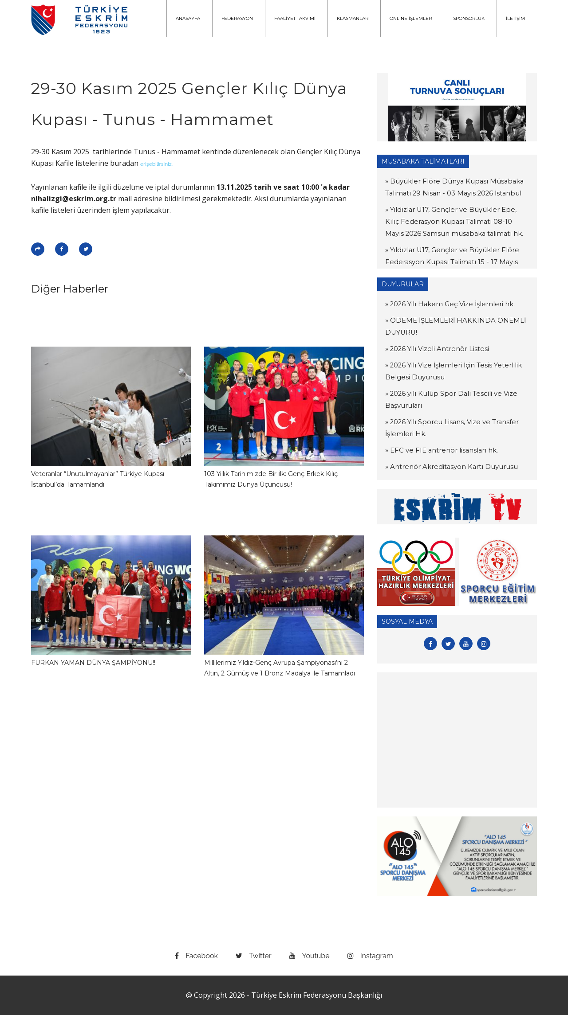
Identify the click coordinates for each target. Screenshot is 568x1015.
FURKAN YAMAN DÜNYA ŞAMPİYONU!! (93, 663)
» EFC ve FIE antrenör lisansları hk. (437, 450)
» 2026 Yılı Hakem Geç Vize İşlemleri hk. (446, 304)
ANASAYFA (188, 18)
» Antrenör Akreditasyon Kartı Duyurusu (446, 467)
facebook (196, 956)
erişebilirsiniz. (156, 164)
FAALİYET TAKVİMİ (295, 18)
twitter (254, 956)
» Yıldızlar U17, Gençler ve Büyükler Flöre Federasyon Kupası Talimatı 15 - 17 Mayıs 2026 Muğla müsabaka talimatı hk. (455, 262)
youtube (309, 956)
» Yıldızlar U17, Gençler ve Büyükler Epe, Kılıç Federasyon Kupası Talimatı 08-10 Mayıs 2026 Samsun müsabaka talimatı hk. (455, 222)
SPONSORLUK (469, 18)
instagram (370, 956)
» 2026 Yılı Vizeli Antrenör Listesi (434, 349)
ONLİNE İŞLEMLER (411, 18)
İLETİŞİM (515, 18)
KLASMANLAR (352, 18)
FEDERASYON (237, 18)
